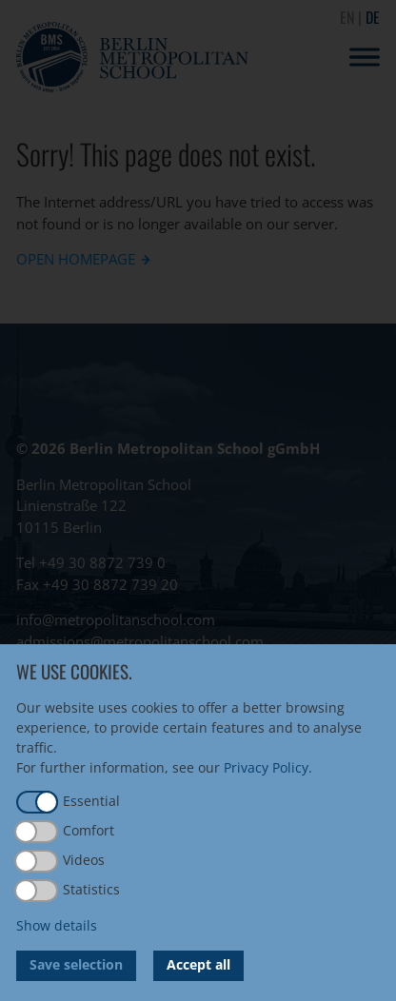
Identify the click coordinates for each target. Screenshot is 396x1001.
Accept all (198, 964)
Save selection (76, 964)
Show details (56, 925)
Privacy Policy (266, 767)
